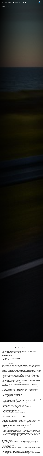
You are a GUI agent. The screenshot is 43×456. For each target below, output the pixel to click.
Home (3, 6)
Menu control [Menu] (3, 2)
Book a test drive (8, 2)
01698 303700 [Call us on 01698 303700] (23, 2)
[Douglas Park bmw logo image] (36, 2)
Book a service (15, 2)
